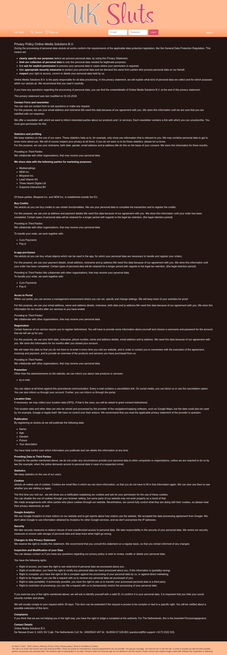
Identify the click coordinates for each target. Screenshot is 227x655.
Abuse (35, 646)
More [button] (209, 32)
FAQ (57, 646)
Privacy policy (66, 646)
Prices (50, 646)
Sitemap (43, 646)
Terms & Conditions (81, 646)
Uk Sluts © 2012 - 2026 (21, 646)
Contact (94, 646)
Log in (153, 32)
